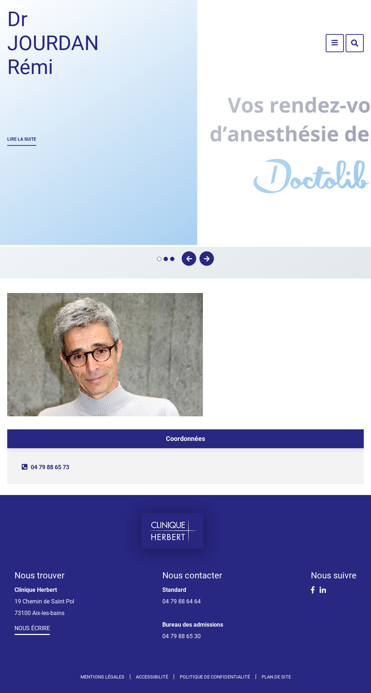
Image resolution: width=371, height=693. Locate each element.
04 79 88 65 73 (50, 467)
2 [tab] (166, 259)
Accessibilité (152, 677)
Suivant (207, 258)
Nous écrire (32, 628)
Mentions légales (102, 677)
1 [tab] (159, 259)
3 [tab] (172, 259)
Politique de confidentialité (215, 677)
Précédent (189, 258)
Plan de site (276, 677)
